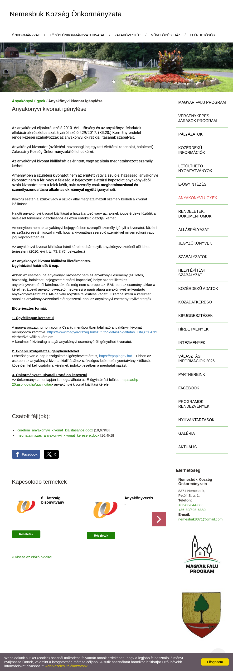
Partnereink (191, 375)
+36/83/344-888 (191, 505)
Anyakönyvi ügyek (28, 101)
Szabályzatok (193, 257)
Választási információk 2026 (196, 358)
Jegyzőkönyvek (195, 243)
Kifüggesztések (195, 316)
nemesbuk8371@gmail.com (200, 519)
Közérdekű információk (191, 150)
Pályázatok (190, 134)
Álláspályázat (193, 230)
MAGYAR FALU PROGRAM (202, 102)
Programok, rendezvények (193, 404)
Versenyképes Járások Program (197, 118)
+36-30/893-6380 (192, 510)
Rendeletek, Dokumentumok (195, 213)
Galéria (186, 433)
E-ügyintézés (192, 184)
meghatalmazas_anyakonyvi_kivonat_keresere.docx (58, 435)
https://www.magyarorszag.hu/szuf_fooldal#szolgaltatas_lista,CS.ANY (102, 332)
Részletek (26, 534)
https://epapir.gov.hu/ (115, 356)
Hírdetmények (193, 329)
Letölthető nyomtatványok (195, 168)
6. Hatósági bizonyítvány (52, 500)
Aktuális (187, 447)
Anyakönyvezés (139, 498)
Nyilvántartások (196, 420)
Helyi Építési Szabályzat (191, 272)
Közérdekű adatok (198, 289)
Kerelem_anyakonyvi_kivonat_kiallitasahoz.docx (55, 430)
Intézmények (191, 343)
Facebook (188, 388)
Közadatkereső (195, 302)
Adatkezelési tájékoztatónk (66, 666)
